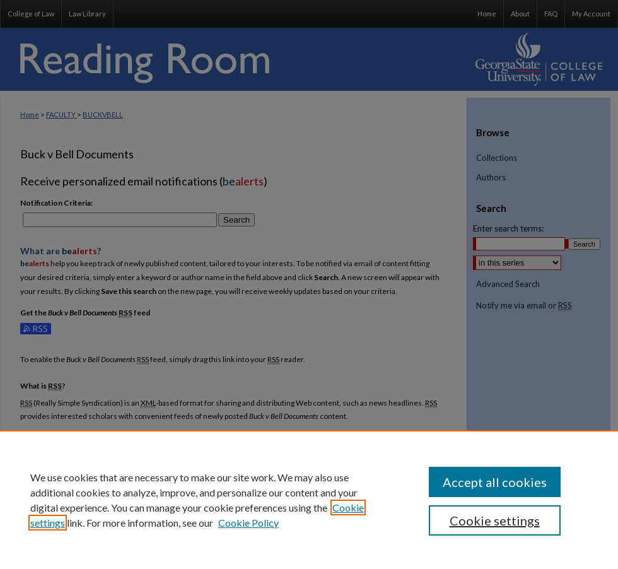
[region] (309, 499)
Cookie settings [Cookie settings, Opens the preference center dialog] (495, 520)
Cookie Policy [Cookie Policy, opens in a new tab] (248, 523)
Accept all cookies (495, 482)
